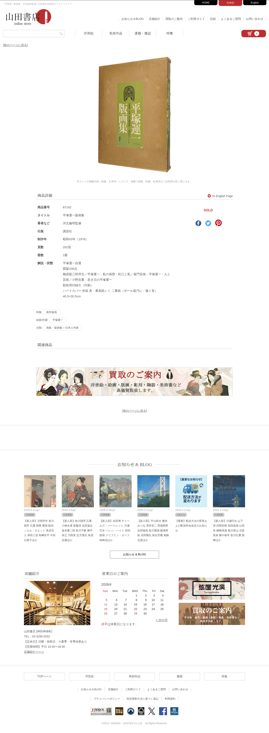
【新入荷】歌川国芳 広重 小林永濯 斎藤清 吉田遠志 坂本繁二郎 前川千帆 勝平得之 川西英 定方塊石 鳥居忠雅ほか (77, 530)
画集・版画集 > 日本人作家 (62, 327)
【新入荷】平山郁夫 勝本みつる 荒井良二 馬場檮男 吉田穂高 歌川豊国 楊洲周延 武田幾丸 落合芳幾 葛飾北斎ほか (153, 530)
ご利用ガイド (196, 18)
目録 (213, 18)
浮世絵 (89, 33)
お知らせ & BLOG (134, 464)
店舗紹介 (154, 18)
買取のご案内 (174, 18)
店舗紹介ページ (34, 651)
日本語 (230, 2)
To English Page (220, 196)
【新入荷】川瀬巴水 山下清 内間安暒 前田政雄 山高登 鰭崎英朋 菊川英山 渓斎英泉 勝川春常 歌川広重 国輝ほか (228, 530)
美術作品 (115, 33)
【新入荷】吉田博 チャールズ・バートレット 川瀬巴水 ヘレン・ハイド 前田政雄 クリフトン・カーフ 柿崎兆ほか (114, 530)
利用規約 (170, 698)
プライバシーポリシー (107, 698)
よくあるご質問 (231, 18)
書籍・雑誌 (142, 33)
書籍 (179, 676)
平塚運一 (57, 319)
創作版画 (51, 312)
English (255, 2)
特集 (169, 33)
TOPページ (44, 676)
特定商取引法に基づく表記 (142, 698)
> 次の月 (162, 620)
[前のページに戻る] (15, 45)
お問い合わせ (254, 18)
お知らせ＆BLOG (132, 18)
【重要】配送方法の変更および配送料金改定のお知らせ (191, 525)
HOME (206, 2)
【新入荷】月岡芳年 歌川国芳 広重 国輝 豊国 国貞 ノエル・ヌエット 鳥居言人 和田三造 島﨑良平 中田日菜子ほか (39, 530)
